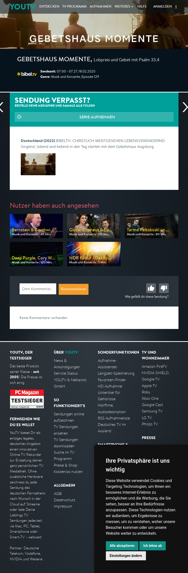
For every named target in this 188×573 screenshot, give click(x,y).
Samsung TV (152, 411)
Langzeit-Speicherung (116, 373)
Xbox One (150, 398)
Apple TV (149, 385)
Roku (146, 392)
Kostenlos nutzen (68, 471)
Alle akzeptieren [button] (122, 546)
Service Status (66, 373)
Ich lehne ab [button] (152, 546)
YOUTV (22, 6)
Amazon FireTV (154, 366)
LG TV (147, 417)
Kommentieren (73, 289)
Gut (151, 288)
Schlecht (164, 288)
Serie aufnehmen (97, 117)
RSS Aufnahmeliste (114, 418)
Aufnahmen (100, 7)
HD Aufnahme (110, 386)
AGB (58, 493)
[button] (176, 7)
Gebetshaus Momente (53, 60)
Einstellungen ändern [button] (126, 556)
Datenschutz (64, 499)
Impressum (63, 506)
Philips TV (150, 424)
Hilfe (142, 7)
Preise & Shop (65, 465)
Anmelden (162, 7)
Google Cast (152, 404)
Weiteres (122, 7)
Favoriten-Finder (112, 379)
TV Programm (74, 7)
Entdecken (49, 7)
